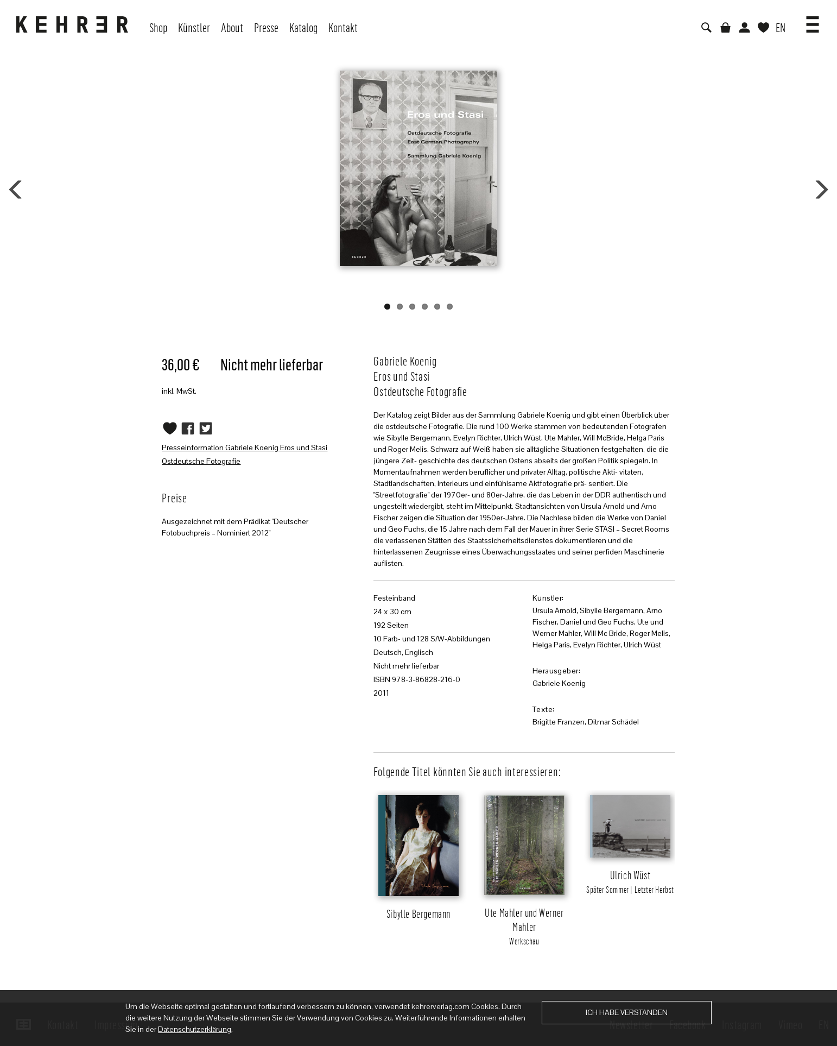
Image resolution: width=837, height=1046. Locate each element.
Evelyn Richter (596, 645)
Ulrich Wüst (642, 645)
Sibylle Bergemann (611, 610)
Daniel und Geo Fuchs (597, 622)
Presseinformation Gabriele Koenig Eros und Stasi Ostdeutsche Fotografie (244, 454)
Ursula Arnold (554, 610)
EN (780, 27)
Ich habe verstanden (627, 1012)
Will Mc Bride (605, 633)
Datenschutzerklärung (194, 1029)
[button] (812, 20)
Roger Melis (649, 633)
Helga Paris (551, 645)
